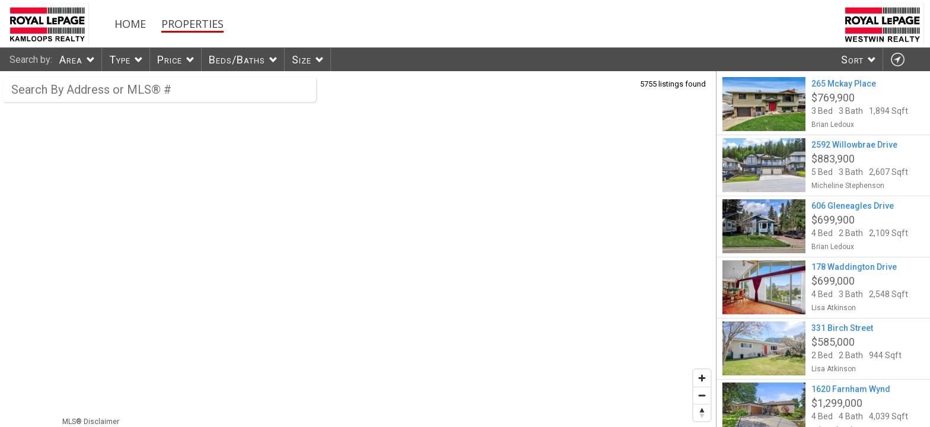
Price (169, 59)
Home (130, 24)
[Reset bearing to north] (702, 412)
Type (119, 59)
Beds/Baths (237, 59)
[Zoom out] (702, 395)
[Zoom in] (702, 378)
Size (301, 59)
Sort (852, 59)
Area (70, 59)
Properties (192, 24)
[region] (358, 249)
